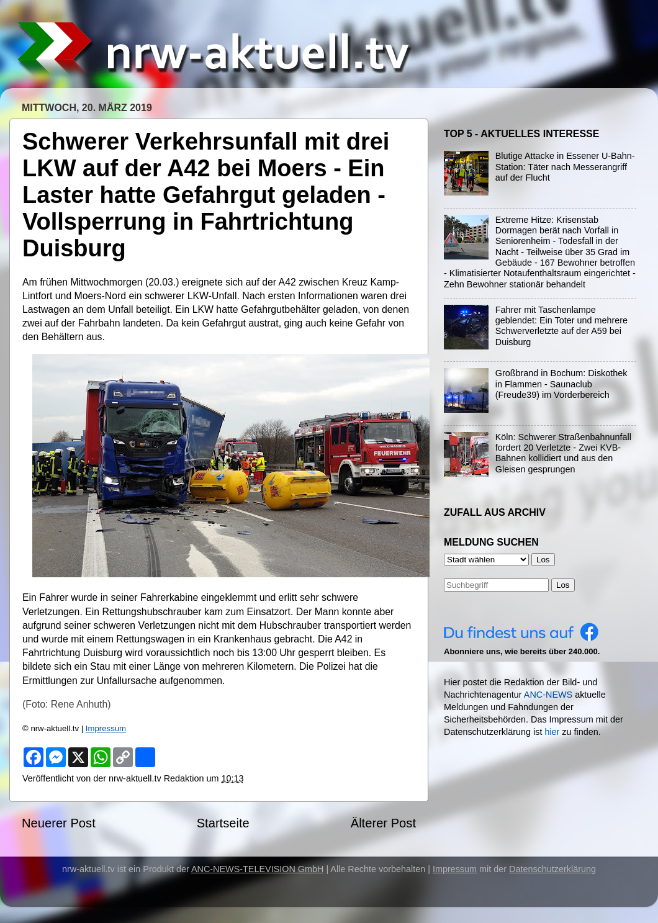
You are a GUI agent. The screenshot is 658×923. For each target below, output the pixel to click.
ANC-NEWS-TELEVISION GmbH (257, 869)
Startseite (223, 823)
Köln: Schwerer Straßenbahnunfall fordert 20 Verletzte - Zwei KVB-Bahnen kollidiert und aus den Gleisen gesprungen (563, 453)
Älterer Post (383, 823)
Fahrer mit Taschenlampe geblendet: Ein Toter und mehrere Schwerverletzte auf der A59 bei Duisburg (561, 326)
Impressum (106, 728)
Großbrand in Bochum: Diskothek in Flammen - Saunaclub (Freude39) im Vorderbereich (561, 384)
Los (563, 585)
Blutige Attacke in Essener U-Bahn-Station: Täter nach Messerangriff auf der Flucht (565, 166)
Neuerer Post (59, 823)
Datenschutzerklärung (552, 869)
